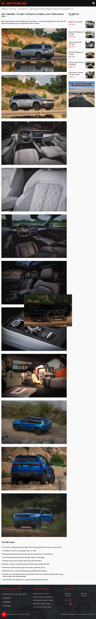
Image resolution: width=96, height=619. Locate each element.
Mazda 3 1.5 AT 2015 (75, 22)
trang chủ (4, 9)
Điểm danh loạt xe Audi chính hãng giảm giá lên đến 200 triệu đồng (24, 571)
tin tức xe (13, 9)
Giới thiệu (84, 593)
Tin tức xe (68, 595)
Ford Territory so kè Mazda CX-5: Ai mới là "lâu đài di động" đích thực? (25, 579)
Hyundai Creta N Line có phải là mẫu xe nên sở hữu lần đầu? (22, 561)
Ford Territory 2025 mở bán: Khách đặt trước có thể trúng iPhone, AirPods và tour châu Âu (32, 547)
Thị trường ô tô (23, 9)
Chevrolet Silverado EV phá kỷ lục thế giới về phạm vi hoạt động (23, 557)
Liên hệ (83, 595)
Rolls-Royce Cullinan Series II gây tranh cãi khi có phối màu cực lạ (24, 567)
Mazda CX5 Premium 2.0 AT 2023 (76, 33)
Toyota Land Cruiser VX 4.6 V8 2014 (76, 63)
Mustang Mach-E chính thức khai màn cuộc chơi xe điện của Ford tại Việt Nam (28, 554)
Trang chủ (68, 593)
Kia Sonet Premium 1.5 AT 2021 (76, 53)
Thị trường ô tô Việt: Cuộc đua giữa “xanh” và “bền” (20, 551)
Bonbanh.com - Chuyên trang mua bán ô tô (81, 614)
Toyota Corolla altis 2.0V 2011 (75, 43)
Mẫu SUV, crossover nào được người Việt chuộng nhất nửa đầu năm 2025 (26, 564)
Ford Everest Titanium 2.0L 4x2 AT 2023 (76, 73)
